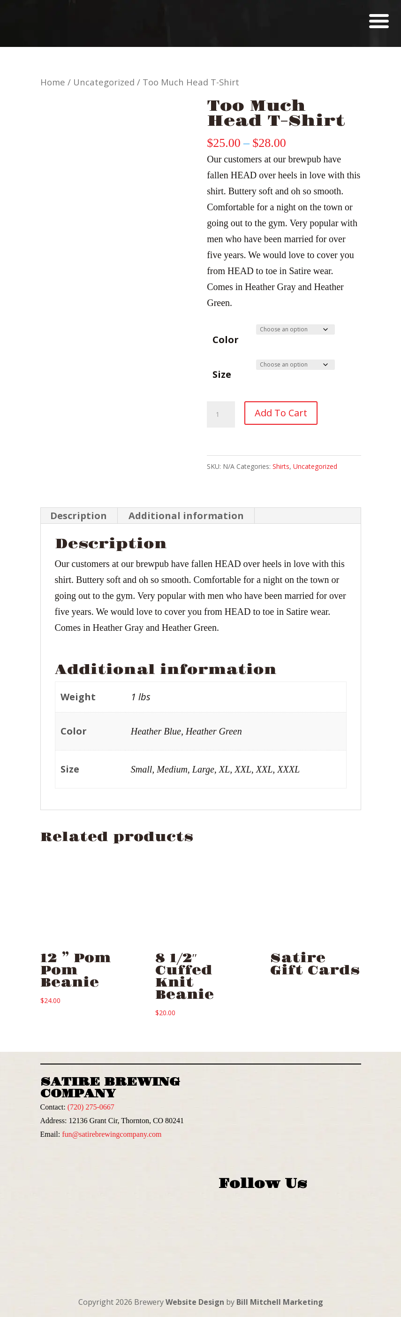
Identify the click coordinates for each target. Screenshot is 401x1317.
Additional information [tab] (186, 515)
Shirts (280, 466)
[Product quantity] (221, 414)
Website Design (195, 1302)
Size (221, 374)
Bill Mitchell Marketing (279, 1302)
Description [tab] (78, 515)
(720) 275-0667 (91, 1107)
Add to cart (281, 412)
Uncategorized (104, 82)
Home (52, 82)
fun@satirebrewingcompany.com (111, 1134)
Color (225, 339)
